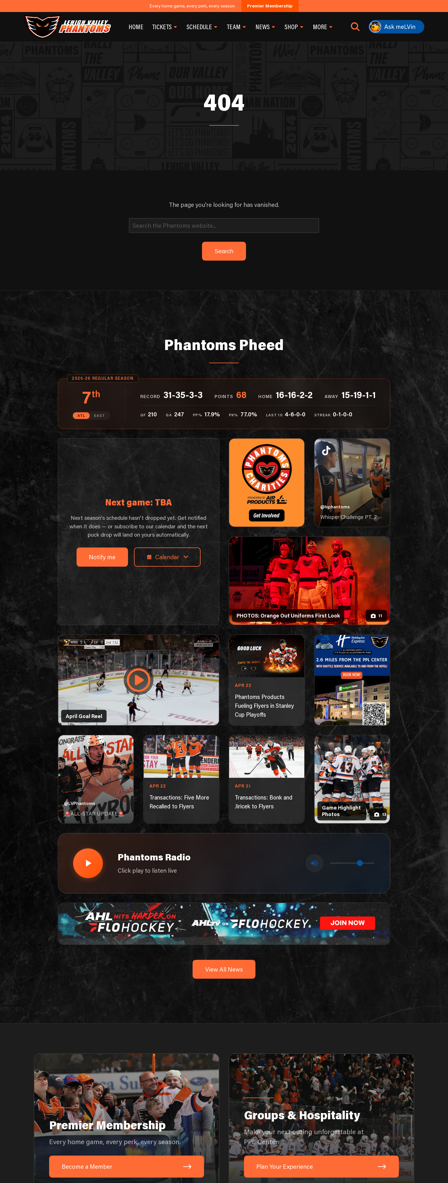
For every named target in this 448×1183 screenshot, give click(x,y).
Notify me (102, 557)
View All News (224, 969)
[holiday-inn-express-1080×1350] (352, 680)
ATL (81, 415)
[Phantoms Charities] (267, 483)
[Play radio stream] (88, 863)
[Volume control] (352, 863)
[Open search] (355, 27)
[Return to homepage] (67, 27)
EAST (99, 415)
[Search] (224, 225)
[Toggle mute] (314, 863)
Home (136, 26)
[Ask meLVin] (396, 26)
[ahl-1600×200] (224, 923)
